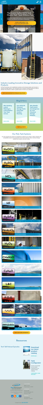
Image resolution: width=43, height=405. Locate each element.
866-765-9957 (25, 402)
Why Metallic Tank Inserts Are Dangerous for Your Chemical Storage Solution (34, 110)
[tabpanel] (21, 18)
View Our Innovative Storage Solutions (13, 93)
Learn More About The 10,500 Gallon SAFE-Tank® (22, 23)
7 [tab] (24, 30)
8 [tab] (25, 30)
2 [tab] (18, 30)
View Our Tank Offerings (21, 332)
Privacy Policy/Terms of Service (16, 392)
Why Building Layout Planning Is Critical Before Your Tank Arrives (8, 109)
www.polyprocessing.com (16, 387)
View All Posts (21, 127)
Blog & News (21, 101)
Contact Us (16, 393)
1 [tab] (17, 30)
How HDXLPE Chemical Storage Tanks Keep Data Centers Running (21, 109)
